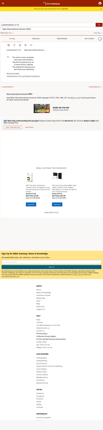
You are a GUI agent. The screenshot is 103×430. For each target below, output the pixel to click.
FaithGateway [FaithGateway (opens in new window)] (41, 358)
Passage (5, 38)
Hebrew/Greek (27, 38)
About (38, 290)
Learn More (29, 127)
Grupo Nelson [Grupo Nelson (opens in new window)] (41, 369)
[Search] (99, 25)
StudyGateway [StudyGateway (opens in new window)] (41, 361)
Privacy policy (41, 333)
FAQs (38, 320)
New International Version (17, 94)
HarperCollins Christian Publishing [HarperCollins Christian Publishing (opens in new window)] (49, 366)
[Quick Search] (48, 25)
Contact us (40, 331)
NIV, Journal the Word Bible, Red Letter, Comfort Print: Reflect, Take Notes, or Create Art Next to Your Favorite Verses (64, 188)
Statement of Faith (43, 295)
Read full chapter (13, 73)
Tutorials (39, 322)
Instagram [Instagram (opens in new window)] (40, 396)
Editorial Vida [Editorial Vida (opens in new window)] (41, 372)
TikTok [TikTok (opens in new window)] (38, 402)
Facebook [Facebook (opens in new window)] (40, 393)
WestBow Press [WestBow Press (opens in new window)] (42, 377)
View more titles (51, 212)
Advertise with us (42, 328)
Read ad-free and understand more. (51, 9)
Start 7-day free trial (13, 127)
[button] (100, 3)
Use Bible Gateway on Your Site (48, 325)
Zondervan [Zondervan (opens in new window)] (40, 380)
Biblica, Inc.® (75, 98)
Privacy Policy (77, 274)
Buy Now (31, 204)
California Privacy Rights (46, 336)
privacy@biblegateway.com (11, 276)
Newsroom (40, 306)
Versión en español (43, 417)
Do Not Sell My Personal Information (51, 339)
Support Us (40, 309)
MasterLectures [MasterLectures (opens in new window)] (42, 383)
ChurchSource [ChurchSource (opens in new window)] (41, 363)
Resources (14, 38)
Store (38, 301)
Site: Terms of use (43, 345)
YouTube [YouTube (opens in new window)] (39, 407)
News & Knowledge (43, 292)
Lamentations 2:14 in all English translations (23, 76)
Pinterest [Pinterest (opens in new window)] (39, 399)
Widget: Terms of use (44, 347)
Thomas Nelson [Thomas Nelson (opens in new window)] (42, 374)
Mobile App (40, 298)
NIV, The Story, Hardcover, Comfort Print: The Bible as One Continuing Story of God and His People (38, 188)
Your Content (39, 38)
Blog (38, 304)
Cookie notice (41, 342)
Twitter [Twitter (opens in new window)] (39, 404)
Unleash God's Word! (60, 110)
